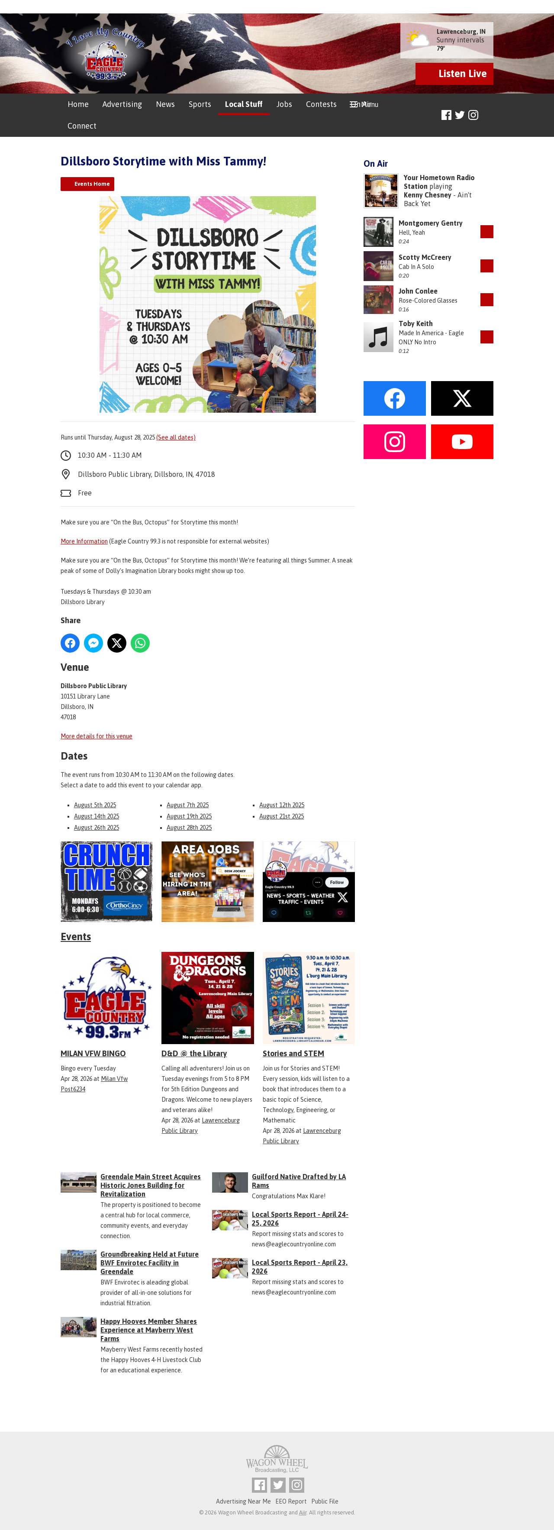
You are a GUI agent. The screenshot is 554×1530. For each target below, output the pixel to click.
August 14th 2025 (96, 816)
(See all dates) (176, 437)
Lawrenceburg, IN (461, 31)
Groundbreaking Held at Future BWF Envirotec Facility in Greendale (149, 1262)
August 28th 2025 (189, 827)
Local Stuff (244, 104)
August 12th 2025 (281, 805)
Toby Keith (416, 323)
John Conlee (418, 291)
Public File (324, 1501)
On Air (361, 104)
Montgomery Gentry (431, 223)
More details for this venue (96, 736)
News (165, 104)
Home (78, 104)
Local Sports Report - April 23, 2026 (300, 1266)
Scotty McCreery (425, 257)
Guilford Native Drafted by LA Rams (299, 1181)
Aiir (302, 1512)
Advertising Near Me (243, 1501)
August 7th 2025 (188, 805)
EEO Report (291, 1501)
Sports (200, 104)
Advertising (122, 104)
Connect (82, 125)
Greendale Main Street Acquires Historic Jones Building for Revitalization (150, 1185)
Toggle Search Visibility (488, 115)
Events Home (92, 184)
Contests (321, 104)
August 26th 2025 (96, 827)
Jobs (284, 104)
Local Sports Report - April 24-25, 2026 (300, 1218)
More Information (84, 541)
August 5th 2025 (95, 805)
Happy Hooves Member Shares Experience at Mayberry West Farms (148, 1329)
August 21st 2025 (281, 816)
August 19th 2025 (189, 816)
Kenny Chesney (427, 195)
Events (76, 936)
